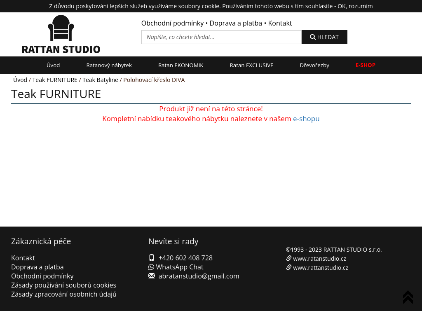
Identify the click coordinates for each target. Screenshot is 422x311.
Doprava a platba (236, 23)
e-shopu (306, 118)
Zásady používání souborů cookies (63, 285)
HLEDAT (324, 37)
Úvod (53, 65)
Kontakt (280, 23)
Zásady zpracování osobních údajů (64, 294)
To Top (409, 298)
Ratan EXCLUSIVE (252, 65)
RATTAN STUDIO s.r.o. (353, 249)
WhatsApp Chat (175, 266)
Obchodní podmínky (172, 23)
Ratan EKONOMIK (181, 65)
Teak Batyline (100, 80)
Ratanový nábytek (108, 65)
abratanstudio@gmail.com (199, 276)
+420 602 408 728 (186, 257)
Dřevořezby (314, 65)
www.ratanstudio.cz (319, 258)
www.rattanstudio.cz (320, 267)
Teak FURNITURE (55, 80)
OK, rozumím (355, 6)
